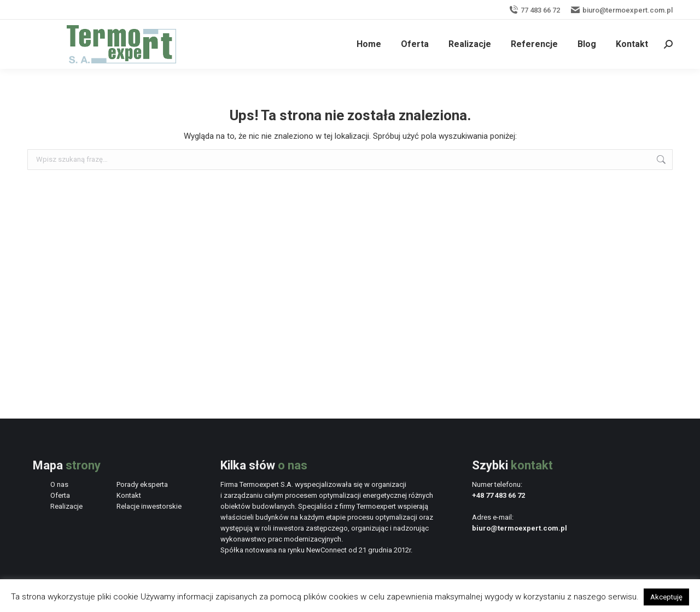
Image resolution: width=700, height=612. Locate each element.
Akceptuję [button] (666, 597)
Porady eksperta (142, 484)
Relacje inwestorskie (149, 506)
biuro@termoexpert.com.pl (622, 10)
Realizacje (66, 506)
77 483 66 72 (534, 10)
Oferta (60, 495)
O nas (59, 484)
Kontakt (128, 495)
